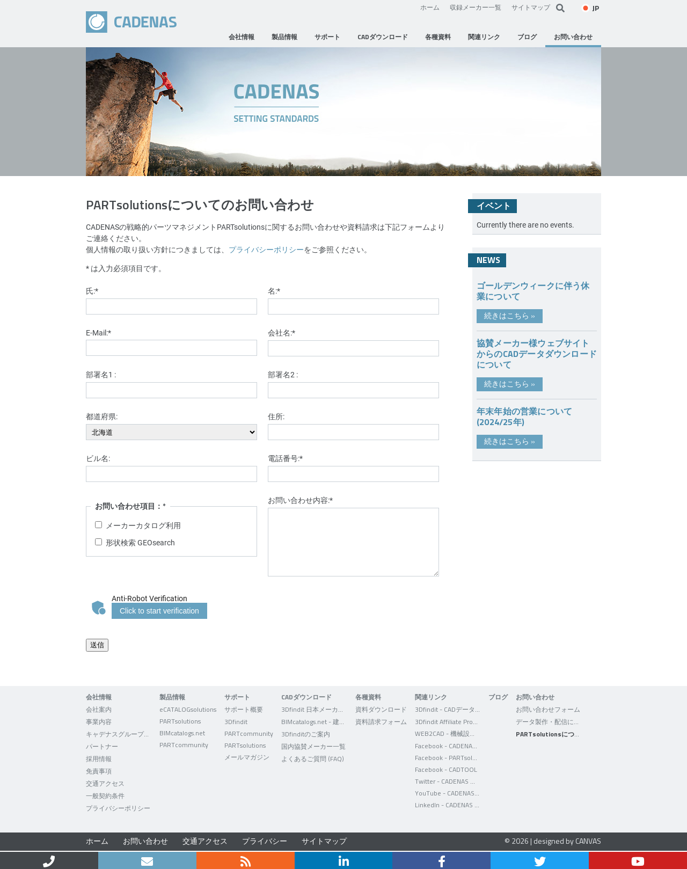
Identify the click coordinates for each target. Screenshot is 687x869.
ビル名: (98, 458)
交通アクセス (205, 841)
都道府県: (102, 416)
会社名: (281, 332)
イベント (494, 205)
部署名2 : (283, 374)
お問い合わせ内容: (300, 500)
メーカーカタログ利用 (143, 525)
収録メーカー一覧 (475, 7)
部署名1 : (101, 374)
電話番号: (285, 458)
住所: (276, 416)
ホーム (430, 7)
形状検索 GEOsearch (140, 542)
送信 (97, 645)
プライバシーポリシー (266, 249)
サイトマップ (530, 7)
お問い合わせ (145, 841)
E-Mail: (98, 332)
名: (274, 291)
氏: (92, 291)
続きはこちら (509, 315)
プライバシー (264, 841)
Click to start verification (159, 611)
